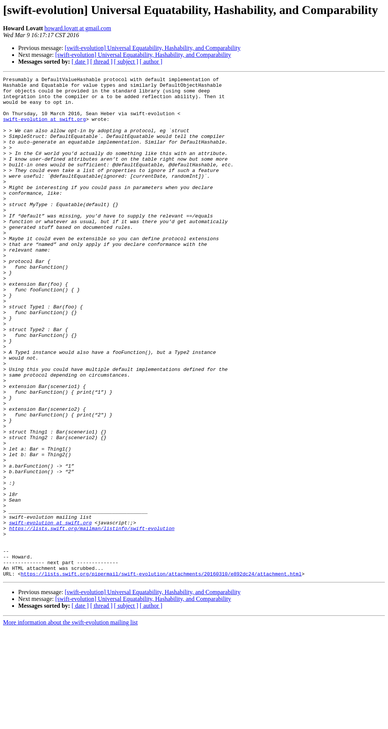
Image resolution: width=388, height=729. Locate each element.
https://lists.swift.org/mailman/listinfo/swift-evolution (92, 619)
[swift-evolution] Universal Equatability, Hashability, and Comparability (153, 48)
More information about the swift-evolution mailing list (70, 722)
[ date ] (80, 61)
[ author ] (151, 61)
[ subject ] (126, 61)
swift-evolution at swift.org (44, 128)
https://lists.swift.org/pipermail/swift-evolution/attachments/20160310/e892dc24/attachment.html (161, 673)
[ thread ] (101, 61)
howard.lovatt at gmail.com (77, 28)
